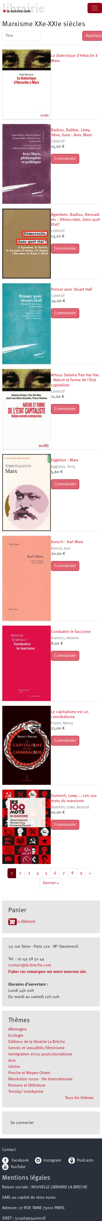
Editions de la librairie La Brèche (36, 1042)
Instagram (48, 1160)
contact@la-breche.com (29, 965)
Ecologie (15, 1036)
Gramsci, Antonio (65, 638)
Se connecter (22, 1123)
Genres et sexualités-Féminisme (36, 1048)
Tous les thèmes (79, 1098)
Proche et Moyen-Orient (29, 1073)
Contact (9, 1150)
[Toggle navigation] (95, 8)
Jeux (12, 1061)
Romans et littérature (26, 1085)
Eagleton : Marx (64, 460)
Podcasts (80, 1160)
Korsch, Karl (60, 549)
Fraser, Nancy (62, 723)
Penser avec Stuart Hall (71, 290)
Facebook (15, 1160)
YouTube (18, 1167)
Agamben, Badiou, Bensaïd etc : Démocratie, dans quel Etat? (75, 220)
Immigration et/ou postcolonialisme (40, 1054)
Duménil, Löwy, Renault (70, 807)
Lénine (14, 1067)
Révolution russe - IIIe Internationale (40, 1079)
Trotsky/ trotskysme (25, 1092)
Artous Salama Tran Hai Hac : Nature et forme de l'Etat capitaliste (75, 380)
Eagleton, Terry (63, 467)
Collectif (57, 142)
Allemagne (17, 1029)
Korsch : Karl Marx (67, 542)
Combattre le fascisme (71, 632)
